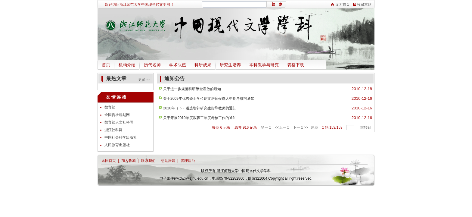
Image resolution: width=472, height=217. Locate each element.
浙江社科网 (113, 130)
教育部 (109, 107)
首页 (106, 65)
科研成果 (202, 65)
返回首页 (108, 161)
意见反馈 (168, 161)
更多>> (144, 79)
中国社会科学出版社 (120, 137)
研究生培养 (230, 65)
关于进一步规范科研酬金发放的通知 (192, 89)
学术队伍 (177, 65)
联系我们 (148, 161)
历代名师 (152, 65)
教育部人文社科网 (118, 122)
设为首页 (341, 4)
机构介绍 (127, 65)
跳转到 (366, 127)
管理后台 (188, 161)
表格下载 (295, 65)
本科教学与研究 (264, 65)
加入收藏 (128, 161)
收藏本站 (362, 4)
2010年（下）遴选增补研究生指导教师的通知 (199, 108)
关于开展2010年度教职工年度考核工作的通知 (199, 118)
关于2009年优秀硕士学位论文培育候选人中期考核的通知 (208, 98)
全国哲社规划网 (117, 115)
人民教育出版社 (117, 145)
